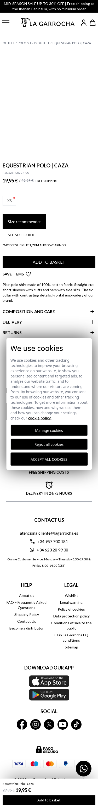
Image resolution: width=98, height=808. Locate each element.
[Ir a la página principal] (48, 22)
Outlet (9, 43)
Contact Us (26, 621)
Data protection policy (71, 616)
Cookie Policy (39, 418)
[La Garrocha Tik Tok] (76, 724)
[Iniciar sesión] (84, 22)
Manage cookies (49, 430)
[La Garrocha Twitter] (49, 724)
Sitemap (71, 647)
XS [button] (11, 200)
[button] (9, 22)
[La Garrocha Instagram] (35, 724)
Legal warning (71, 602)
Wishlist (71, 595)
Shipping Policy (26, 614)
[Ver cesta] (93, 22)
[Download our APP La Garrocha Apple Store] (49, 687)
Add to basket (49, 800)
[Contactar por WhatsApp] (84, 769)
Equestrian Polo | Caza (72, 43)
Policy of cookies (71, 609)
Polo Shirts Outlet (33, 43)
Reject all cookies (49, 444)
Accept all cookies (49, 459)
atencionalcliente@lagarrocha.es (49, 532)
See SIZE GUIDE (21, 235)
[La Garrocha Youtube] (62, 724)
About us (26, 595)
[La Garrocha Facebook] (22, 724)
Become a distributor (26, 628)
